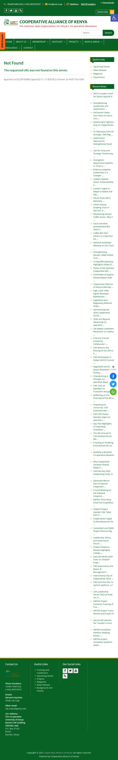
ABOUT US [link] (21, 41)
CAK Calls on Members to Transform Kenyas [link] (103, 388)
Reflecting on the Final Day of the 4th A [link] (103, 398)
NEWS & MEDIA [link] (92, 41)
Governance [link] (99, 77)
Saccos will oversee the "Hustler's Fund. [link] (102, 623)
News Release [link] (100, 70)
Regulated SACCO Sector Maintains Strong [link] (101, 369)
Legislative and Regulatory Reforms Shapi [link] (102, 303)
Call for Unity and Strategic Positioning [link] (103, 153)
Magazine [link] (98, 73)
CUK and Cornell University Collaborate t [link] (101, 341)
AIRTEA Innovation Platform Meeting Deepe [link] (102, 632)
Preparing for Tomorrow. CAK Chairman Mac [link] (101, 407)
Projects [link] (40, 678)
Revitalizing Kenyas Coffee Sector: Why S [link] (103, 217)
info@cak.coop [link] (55, 4)
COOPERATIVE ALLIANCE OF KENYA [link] (53, 21)
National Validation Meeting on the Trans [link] (103, 245)
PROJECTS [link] (73, 41)
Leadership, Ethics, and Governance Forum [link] (102, 540)
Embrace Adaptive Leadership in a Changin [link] (102, 172)
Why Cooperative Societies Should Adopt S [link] (101, 464)
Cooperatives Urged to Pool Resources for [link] (103, 521)
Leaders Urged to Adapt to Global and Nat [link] (102, 191)
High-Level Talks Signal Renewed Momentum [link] (101, 293)
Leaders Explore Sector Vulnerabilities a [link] (103, 182)
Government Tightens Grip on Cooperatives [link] (103, 125)
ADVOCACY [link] (57, 41)
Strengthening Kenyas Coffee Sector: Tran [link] (103, 255)
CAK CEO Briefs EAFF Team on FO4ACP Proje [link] (103, 559)
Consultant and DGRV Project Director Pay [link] (103, 531)
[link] (114, 18)
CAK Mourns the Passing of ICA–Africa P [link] (103, 350)
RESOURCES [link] (11, 47)
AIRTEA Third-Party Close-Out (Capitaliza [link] (103, 502)
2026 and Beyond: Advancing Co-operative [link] (101, 322)
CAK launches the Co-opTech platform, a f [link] (103, 585)
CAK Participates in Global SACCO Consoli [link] (103, 360)
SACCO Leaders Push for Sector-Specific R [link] (103, 96)
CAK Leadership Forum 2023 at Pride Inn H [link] (102, 594)
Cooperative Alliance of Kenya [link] (58, 752)
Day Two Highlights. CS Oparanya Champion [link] (102, 426)
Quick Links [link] (102, 12)
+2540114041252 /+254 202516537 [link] (23, 4)
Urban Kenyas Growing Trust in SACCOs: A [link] (101, 207)
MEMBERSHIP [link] (39, 41)
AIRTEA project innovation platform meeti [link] (102, 642)
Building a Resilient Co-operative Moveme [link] (103, 455)
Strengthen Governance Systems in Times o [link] (103, 163)
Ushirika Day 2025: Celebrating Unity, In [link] (103, 474)
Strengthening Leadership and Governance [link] (100, 106)
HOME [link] (9, 41)
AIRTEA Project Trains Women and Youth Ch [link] (103, 613)
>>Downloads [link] (107, 3)
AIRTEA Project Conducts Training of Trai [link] (103, 604)
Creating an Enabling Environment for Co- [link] (103, 445)
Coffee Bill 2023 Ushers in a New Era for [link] (103, 236)
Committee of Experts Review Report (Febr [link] (103, 277)
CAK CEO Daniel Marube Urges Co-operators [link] (102, 417)
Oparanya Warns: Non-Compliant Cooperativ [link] (101, 483)
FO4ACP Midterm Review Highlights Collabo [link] (101, 550)
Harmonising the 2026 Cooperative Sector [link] (101, 312)
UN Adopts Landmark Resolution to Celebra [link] (103, 331)
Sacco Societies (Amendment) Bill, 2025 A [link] (101, 226)
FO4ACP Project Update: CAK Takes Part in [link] (102, 512)
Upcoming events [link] (45, 675)
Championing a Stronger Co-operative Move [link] (101, 379)
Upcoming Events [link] (101, 66)
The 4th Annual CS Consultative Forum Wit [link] (102, 436)
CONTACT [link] (28, 47)
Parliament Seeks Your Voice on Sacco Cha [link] (102, 115)
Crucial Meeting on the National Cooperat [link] (102, 493)
